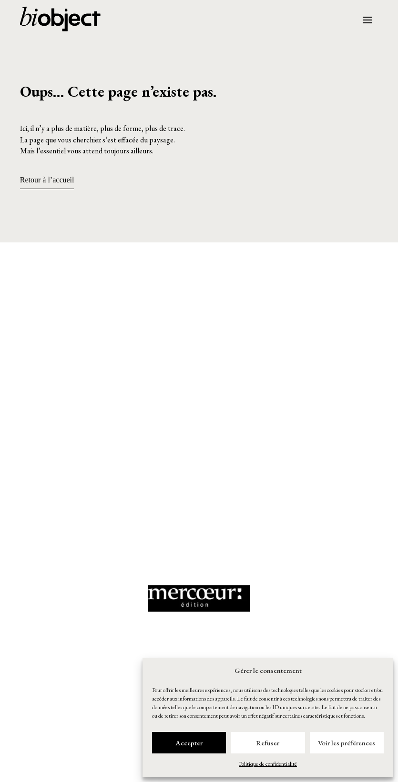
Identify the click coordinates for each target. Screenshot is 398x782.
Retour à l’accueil (47, 180)
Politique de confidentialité (268, 764)
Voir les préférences (346, 742)
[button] (199, 301)
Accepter (189, 742)
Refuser (267, 742)
